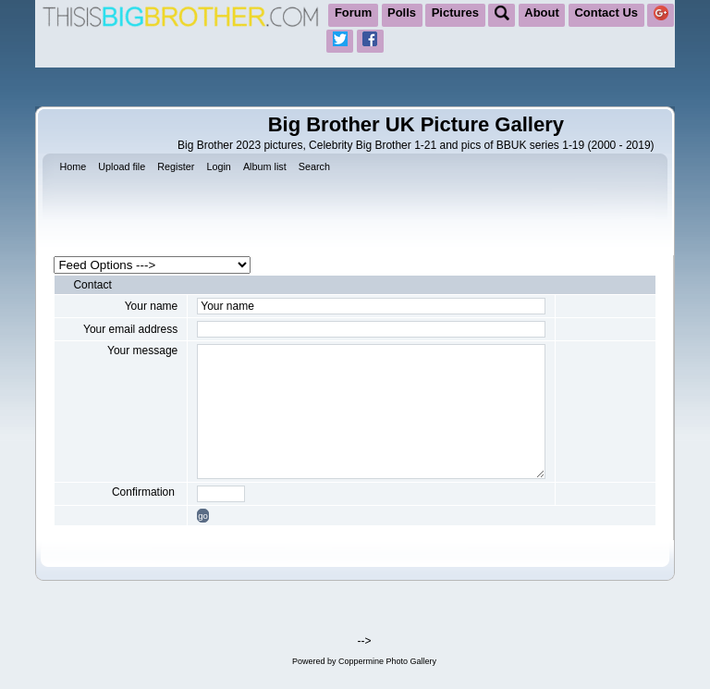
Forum (353, 12)
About (541, 12)
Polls (401, 12)
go (203, 516)
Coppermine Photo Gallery (387, 661)
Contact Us (606, 12)
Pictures (455, 12)
